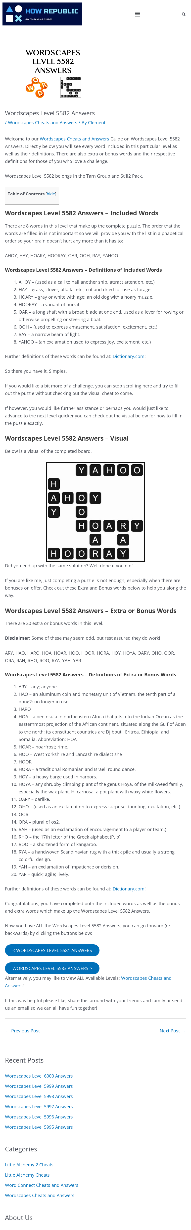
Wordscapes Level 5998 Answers (39, 1096)
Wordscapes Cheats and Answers (42, 122)
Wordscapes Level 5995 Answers (39, 1127)
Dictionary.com (128, 356)
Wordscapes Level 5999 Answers (39, 1086)
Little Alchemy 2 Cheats (29, 1165)
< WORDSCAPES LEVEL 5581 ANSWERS (52, 950)
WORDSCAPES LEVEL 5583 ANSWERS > (52, 968)
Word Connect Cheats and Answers (41, 1185)
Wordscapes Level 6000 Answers (39, 1076)
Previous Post (22, 1031)
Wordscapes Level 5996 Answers (39, 1117)
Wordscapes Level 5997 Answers (39, 1106)
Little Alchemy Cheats (27, 1175)
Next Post (173, 1031)
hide (51, 194)
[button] (137, 14)
